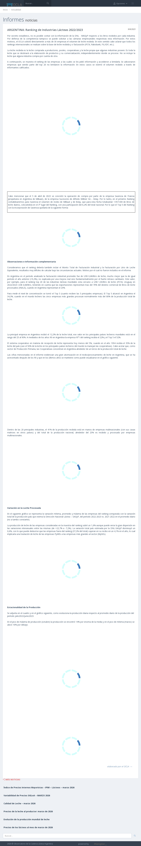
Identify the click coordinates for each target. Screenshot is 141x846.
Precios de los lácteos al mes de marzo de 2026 (28, 827)
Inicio (5, 9)
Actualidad (16, 9)
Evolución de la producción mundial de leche (27, 819)
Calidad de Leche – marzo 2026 (19, 803)
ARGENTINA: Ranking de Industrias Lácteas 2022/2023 (45, 30)
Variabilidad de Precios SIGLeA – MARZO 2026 (27, 795)
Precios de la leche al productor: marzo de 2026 (28, 811)
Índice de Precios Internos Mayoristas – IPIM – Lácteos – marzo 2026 (39, 787)
